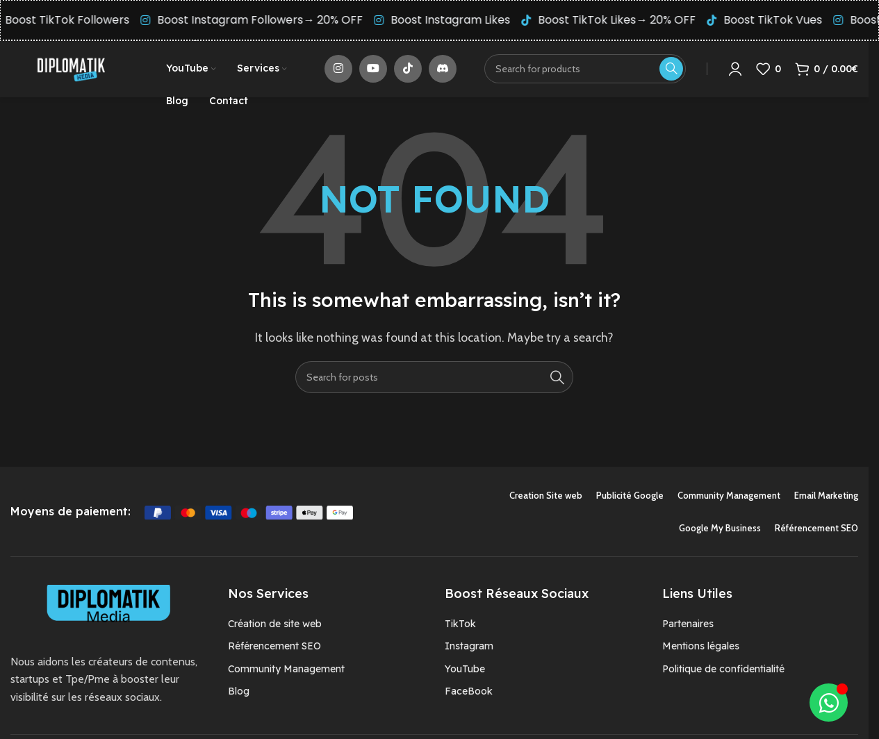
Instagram (469, 652)
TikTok (460, 629)
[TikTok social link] (408, 71)
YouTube (465, 674)
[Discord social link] (443, 71)
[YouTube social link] (373, 71)
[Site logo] (70, 70)
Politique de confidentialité (723, 674)
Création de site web (275, 629)
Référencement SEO (274, 652)
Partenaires (688, 629)
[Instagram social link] (338, 71)
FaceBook (469, 696)
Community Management (286, 674)
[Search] (434, 383)
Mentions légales (700, 652)
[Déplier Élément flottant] (829, 702)
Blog (238, 696)
